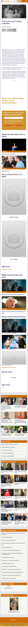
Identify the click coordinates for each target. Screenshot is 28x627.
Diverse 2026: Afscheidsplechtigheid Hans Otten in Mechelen (6, 510)
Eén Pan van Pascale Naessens (8, 453)
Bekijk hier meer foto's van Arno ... (9, 367)
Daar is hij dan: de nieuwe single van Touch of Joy (11, 550)
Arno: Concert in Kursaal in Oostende (9, 333)
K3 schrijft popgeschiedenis (7, 537)
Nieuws (5, 151)
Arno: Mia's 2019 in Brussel (7, 365)
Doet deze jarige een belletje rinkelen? (9, 566)
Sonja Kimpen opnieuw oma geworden (9, 578)
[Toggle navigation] (26, 1)
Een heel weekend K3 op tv (7, 547)
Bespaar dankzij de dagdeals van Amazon (10, 444)
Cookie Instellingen (18, 624)
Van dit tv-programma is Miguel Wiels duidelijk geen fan (12, 572)
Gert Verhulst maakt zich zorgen (8, 563)
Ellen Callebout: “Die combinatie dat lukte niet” (10, 560)
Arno (3, 387)
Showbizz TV (4, 396)
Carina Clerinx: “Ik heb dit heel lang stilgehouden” (11, 575)
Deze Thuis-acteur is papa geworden (9, 540)
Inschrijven (14, 125)
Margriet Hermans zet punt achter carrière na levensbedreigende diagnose (7, 421)
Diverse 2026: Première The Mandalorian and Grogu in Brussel (6, 485)
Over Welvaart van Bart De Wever (8, 456)
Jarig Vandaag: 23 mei (7, 595)
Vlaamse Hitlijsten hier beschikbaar (8, 447)
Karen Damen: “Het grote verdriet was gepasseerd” (11, 569)
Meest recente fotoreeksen (8, 461)
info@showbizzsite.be (9, 624)
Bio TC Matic (14, 259)
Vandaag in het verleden (7, 584)
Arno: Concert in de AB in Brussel (8, 349)
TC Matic (9, 269)
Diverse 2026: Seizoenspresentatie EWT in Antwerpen (20, 522)
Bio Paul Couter (14, 217)
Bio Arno (14, 377)
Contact (14, 620)
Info (17, 623)
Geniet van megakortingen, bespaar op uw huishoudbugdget (13, 100)
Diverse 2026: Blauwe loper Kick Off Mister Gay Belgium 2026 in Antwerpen (6, 522)
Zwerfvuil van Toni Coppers (7, 450)
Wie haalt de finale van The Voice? (8, 557)
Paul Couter (4, 269)
